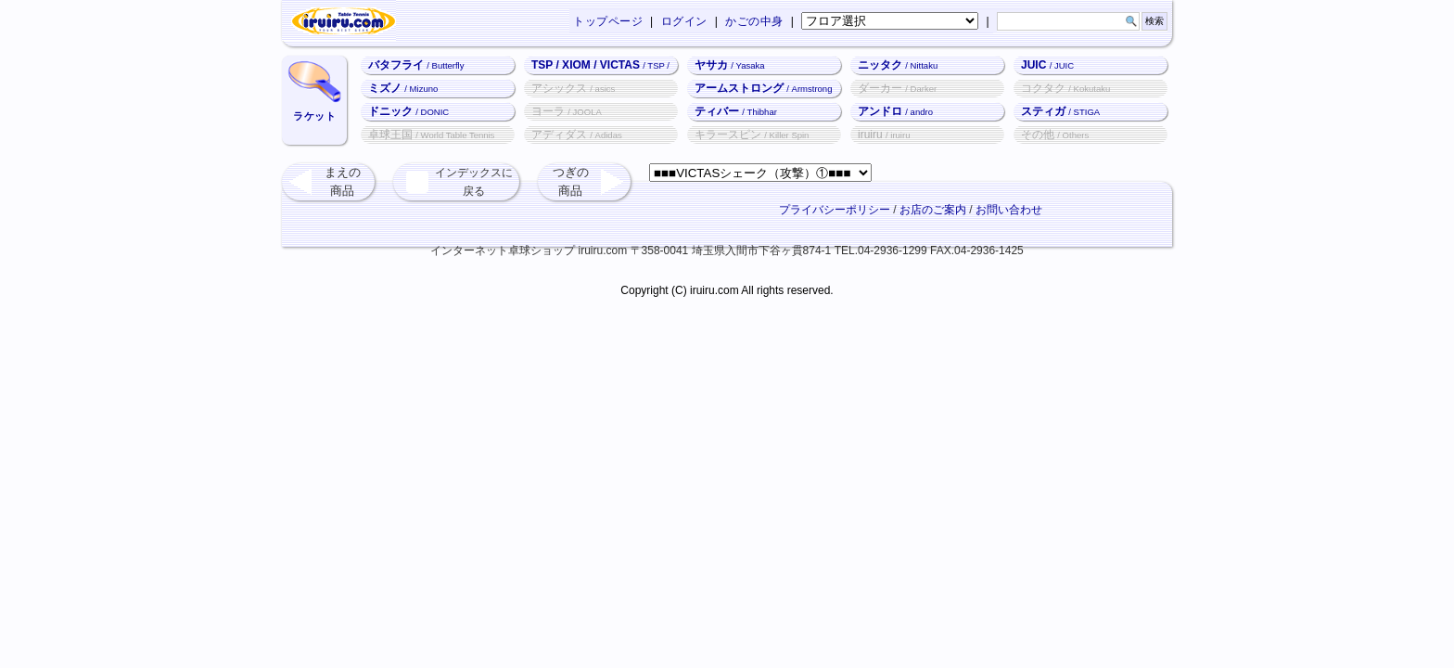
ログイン (684, 21)
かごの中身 (754, 21)
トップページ (608, 21)
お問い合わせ (1009, 209)
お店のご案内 (932, 209)
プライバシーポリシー (834, 209)
